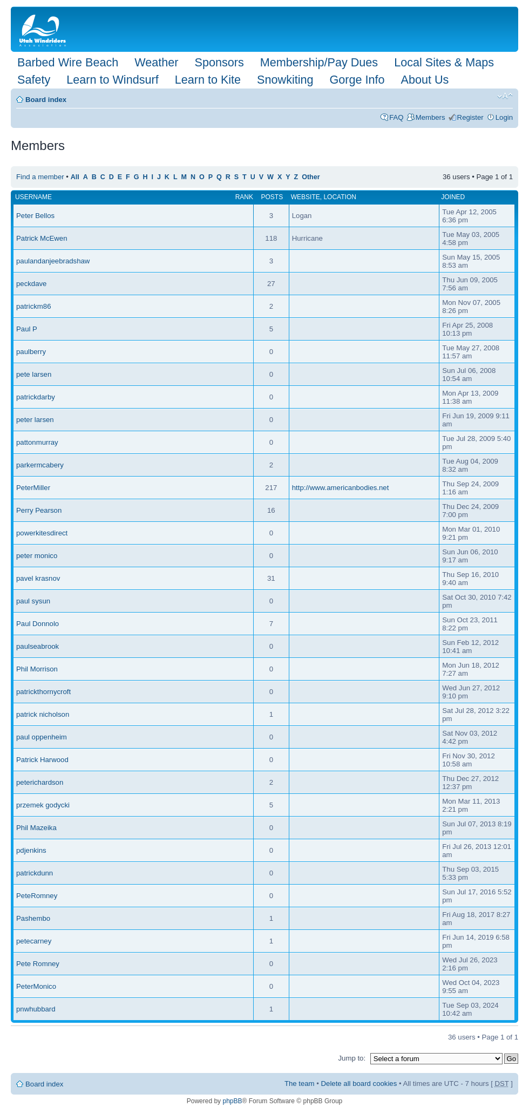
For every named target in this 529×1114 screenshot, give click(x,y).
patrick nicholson (42, 714)
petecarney (33, 941)
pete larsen (33, 374)
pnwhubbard (36, 1009)
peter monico (36, 556)
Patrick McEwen (41, 238)
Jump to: (351, 1058)
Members (430, 117)
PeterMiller (33, 488)
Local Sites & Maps (444, 62)
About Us (425, 79)
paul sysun (33, 601)
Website (305, 197)
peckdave (31, 284)
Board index (45, 100)
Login (504, 117)
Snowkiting (285, 79)
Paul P (26, 329)
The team (299, 1083)
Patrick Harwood (42, 760)
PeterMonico (36, 986)
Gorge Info (357, 79)
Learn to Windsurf (112, 79)
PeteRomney (36, 896)
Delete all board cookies (359, 1083)
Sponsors (218, 62)
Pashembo (33, 918)
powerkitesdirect (41, 533)
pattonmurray (37, 442)
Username (33, 197)
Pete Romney (37, 964)
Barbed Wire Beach (67, 62)
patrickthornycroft (43, 692)
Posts (272, 197)
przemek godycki (43, 805)
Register (470, 117)
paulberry (31, 352)
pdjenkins (31, 850)
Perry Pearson (39, 510)
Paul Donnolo (37, 624)
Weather (156, 62)
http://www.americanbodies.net (340, 488)
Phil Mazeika (36, 828)
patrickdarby (35, 397)
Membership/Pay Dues (319, 62)
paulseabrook (37, 646)
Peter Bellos (35, 216)
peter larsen (35, 420)
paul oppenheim (41, 737)
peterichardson (39, 782)
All (75, 177)
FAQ (396, 117)
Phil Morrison (37, 669)
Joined (453, 197)
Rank (244, 197)
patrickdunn (34, 873)
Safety (33, 79)
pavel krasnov (38, 578)
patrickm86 (33, 306)
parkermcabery (40, 465)
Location (339, 197)
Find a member (40, 177)
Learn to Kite (208, 79)
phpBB (232, 1101)
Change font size (505, 96)
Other (311, 177)
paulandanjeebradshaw (53, 261)
